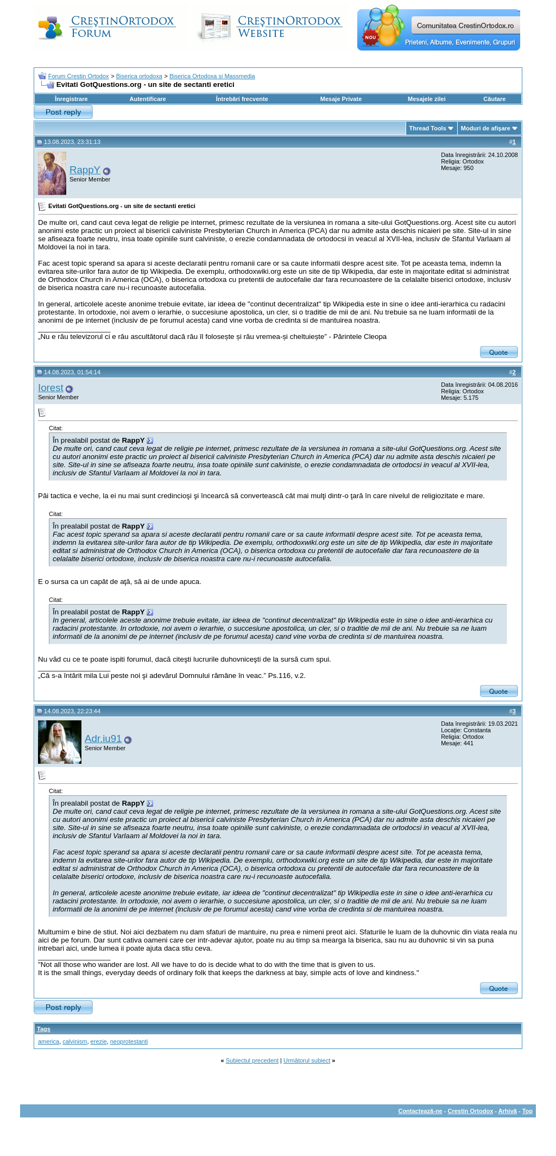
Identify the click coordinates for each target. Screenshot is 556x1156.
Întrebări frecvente (242, 99)
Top (527, 1111)
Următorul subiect (306, 1060)
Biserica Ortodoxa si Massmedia (212, 76)
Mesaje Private (341, 99)
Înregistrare (71, 99)
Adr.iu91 (103, 738)
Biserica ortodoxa (139, 76)
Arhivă (507, 1111)
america (48, 1041)
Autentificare (147, 99)
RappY (85, 169)
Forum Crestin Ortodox (78, 76)
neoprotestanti (129, 1041)
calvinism (74, 1041)
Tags (43, 1029)
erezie (99, 1041)
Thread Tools (427, 128)
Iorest (51, 387)
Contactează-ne (420, 1111)
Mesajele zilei (427, 99)
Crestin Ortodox (471, 1111)
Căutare (494, 99)
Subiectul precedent (252, 1060)
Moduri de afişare (485, 128)
